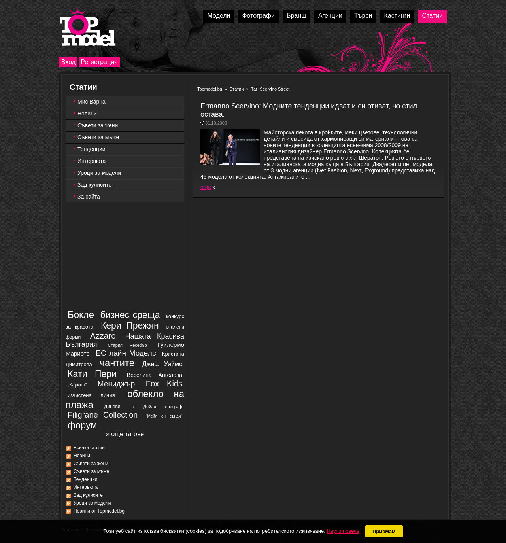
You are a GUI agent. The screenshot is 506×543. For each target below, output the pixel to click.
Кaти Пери (92, 374)
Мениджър (116, 384)
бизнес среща (130, 315)
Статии (432, 15)
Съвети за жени (97, 125)
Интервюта (91, 161)
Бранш (296, 15)
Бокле (81, 314)
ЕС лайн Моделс (126, 353)
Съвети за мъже (98, 137)
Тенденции (91, 149)
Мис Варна (91, 101)
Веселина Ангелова (154, 375)
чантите (117, 363)
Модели (218, 15)
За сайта (88, 196)
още (205, 187)
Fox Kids (164, 383)
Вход (68, 62)
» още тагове (125, 434)
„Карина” (77, 385)
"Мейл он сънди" (164, 416)
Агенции (330, 15)
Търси (363, 15)
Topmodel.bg (209, 89)
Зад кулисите (94, 185)
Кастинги (397, 15)
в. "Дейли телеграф (156, 406)
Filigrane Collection (103, 415)
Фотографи (258, 15)
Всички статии (89, 447)
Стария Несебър (127, 345)
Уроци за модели (99, 173)
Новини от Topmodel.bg (99, 511)
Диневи (112, 406)
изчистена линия (91, 395)
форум (82, 425)
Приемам (384, 531)
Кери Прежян (130, 325)
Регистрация (99, 62)
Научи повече (343, 531)
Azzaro (103, 335)
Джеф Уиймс (162, 364)
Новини (87, 113)
